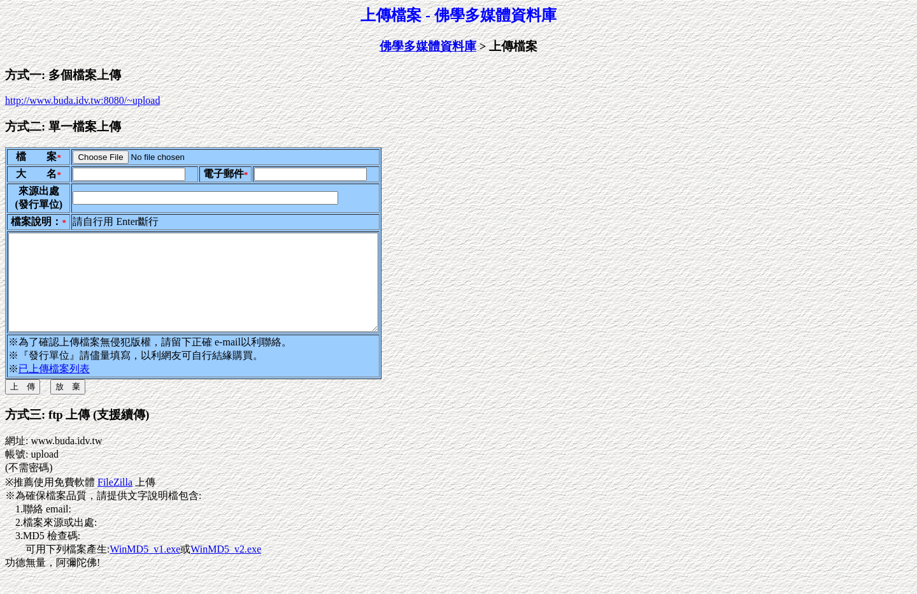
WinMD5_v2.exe (225, 568)
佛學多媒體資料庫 (428, 46)
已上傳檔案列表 (54, 387)
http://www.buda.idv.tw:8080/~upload (82, 100)
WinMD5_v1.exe (145, 568)
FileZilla (114, 501)
